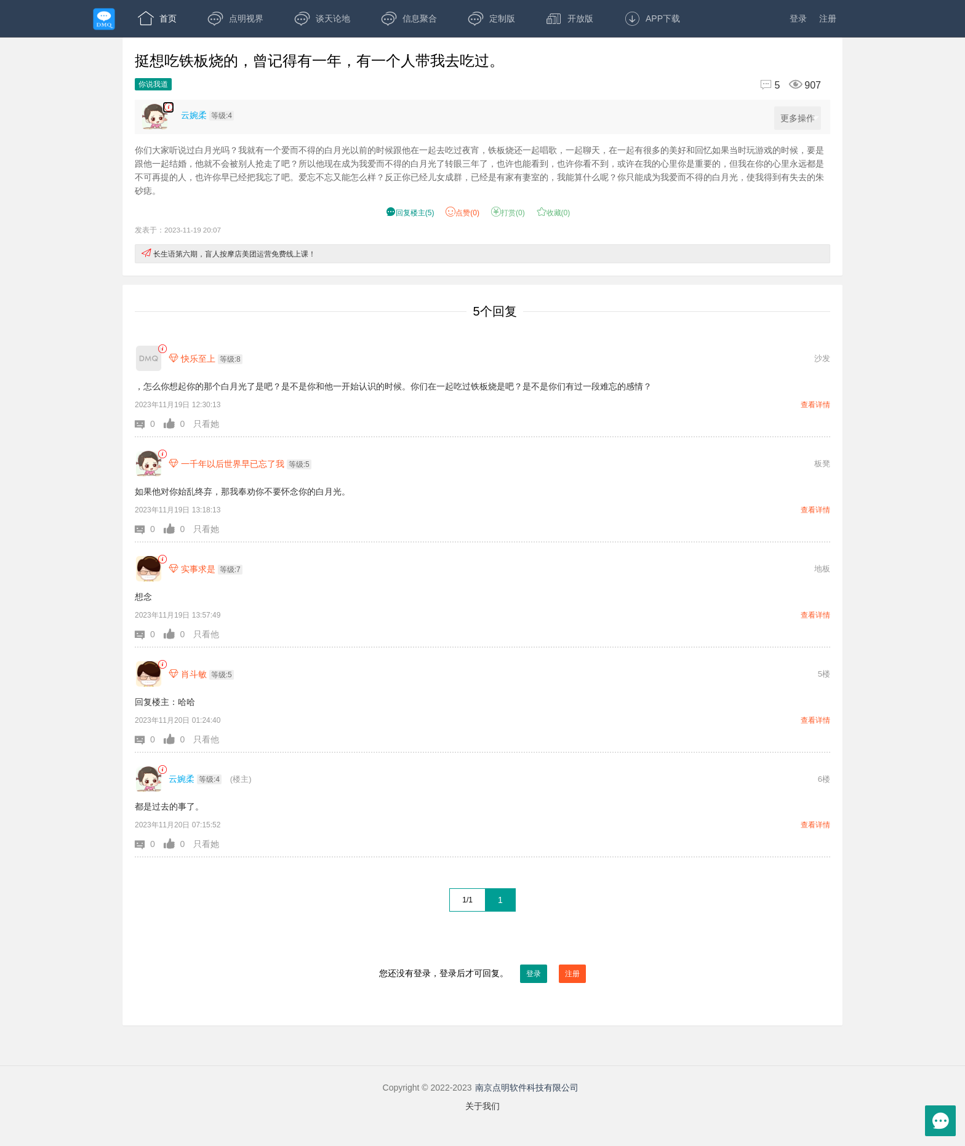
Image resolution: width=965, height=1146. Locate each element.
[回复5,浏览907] (785, 85)
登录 (798, 18)
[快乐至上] (148, 358)
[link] (162, 349)
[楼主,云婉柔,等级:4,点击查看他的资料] (210, 115)
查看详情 (815, 404)
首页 (157, 18)
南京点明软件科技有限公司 (527, 1087)
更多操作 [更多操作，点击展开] (799, 118)
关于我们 (482, 1106)
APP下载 (652, 18)
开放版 (569, 18)
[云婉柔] (148, 779)
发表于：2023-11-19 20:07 (178, 230)
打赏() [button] (508, 213)
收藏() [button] (554, 213)
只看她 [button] (206, 424)
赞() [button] (462, 213)
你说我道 (153, 84)
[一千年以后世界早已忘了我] (148, 463)
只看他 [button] (206, 634)
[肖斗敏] (148, 674)
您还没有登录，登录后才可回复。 (482, 974)
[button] (149, 424)
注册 (827, 18)
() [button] (410, 213)
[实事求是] (148, 569)
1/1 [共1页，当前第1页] (467, 900)
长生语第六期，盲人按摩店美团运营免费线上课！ (234, 254)
